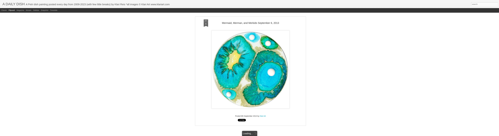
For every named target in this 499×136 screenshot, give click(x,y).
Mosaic (28, 10)
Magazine (20, 10)
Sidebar (36, 10)
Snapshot (44, 10)
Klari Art (263, 103)
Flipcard (12, 10)
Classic (4, 10)
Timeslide (53, 10)
